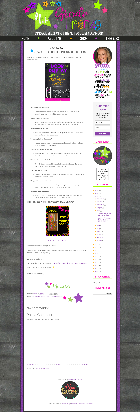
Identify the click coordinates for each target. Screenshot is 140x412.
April (99, 231)
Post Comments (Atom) (42, 368)
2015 (97, 268)
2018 (97, 259)
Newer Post (30, 364)
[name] (102, 122)
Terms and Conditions (78, 403)
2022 (97, 247)
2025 (97, 193)
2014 (97, 271)
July (98, 211)
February (100, 237)
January (99, 240)
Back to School (36, 296)
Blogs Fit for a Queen (75, 379)
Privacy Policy (65, 403)
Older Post (85, 364)
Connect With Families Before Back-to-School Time (104, 220)
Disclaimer (89, 403)
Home (58, 364)
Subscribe (102, 133)
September (100, 205)
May (98, 228)
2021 (97, 250)
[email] (102, 128)
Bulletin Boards (45, 296)
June (98, 225)
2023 (97, 244)
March (99, 234)
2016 (97, 265)
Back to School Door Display (57, 241)
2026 (97, 190)
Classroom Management (57, 296)
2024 (97, 196)
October (100, 202)
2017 (97, 262)
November (100, 199)
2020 (97, 253)
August (99, 207)
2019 (97, 256)
